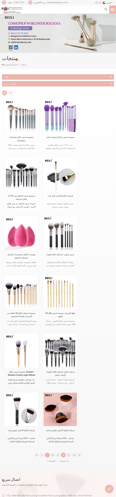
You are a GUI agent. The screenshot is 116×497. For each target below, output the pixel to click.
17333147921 (19, 2)
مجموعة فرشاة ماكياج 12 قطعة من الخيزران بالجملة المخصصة (20, 251)
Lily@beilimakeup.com (57, 2)
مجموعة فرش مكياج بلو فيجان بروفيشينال (21, 137)
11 (69, 331)
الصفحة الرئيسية (9, 64)
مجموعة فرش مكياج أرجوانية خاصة (58, 135)
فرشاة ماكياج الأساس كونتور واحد (58, 307)
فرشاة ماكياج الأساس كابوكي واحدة (95, 307)
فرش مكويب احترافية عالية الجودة (95, 192)
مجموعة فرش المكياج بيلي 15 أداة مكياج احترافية (95, 137)
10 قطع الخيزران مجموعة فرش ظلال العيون (58, 251)
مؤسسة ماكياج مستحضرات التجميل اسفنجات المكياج (58, 194)
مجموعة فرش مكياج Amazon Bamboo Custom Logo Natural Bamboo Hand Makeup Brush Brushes (95, 252)
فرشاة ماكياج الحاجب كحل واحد (20, 192)
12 (74, 331)
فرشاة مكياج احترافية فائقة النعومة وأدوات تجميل (21, 308)
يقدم (8, 457)
